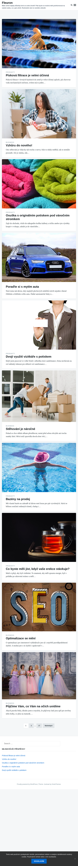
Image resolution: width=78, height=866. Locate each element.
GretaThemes (56, 784)
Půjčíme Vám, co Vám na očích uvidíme (33, 706)
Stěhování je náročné (20, 429)
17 (39, 726)
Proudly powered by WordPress (27, 784)
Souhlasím (39, 861)
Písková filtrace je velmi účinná (27, 75)
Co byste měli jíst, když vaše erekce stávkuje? (37, 568)
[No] (75, 859)
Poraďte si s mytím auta (22, 286)
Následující (48, 726)
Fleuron (7, 2)
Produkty (10, 72)
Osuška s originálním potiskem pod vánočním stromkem (23, 763)
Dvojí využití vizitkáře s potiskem (28, 356)
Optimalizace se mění (20, 638)
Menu (75, 5)
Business (10, 142)
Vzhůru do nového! (19, 145)
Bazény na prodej (18, 499)
